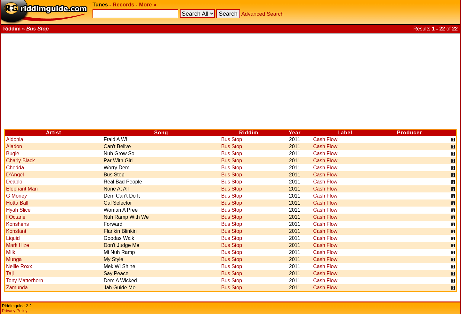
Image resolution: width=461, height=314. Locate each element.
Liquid (13, 238)
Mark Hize (17, 245)
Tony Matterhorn (24, 280)
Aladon (14, 146)
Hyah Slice (18, 210)
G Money (16, 196)
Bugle (12, 153)
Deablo (14, 181)
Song (161, 132)
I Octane (15, 217)
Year (295, 132)
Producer (409, 132)
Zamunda (17, 287)
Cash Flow (325, 139)
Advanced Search (262, 14)
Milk (10, 252)
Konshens (17, 224)
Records (123, 5)
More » (147, 5)
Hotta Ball (17, 203)
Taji (10, 273)
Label (344, 132)
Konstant (16, 231)
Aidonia (14, 139)
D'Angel (15, 174)
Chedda (15, 167)
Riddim (248, 132)
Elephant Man (22, 188)
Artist (53, 132)
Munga (14, 259)
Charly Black (20, 160)
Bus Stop (231, 139)
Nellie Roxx (19, 266)
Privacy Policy (15, 310)
